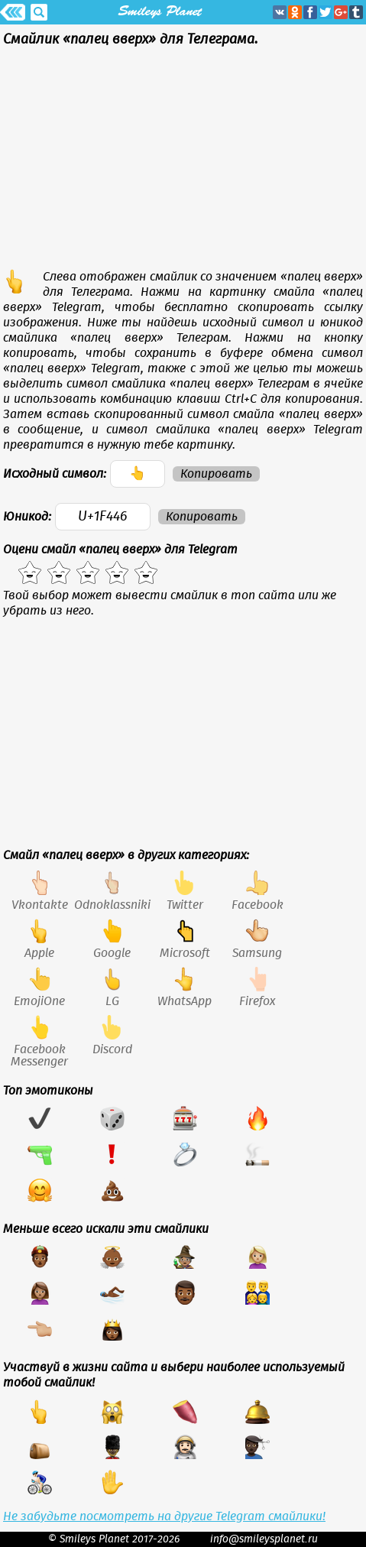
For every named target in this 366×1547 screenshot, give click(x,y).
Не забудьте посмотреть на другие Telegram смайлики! (164, 1516)
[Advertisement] (183, 162)
